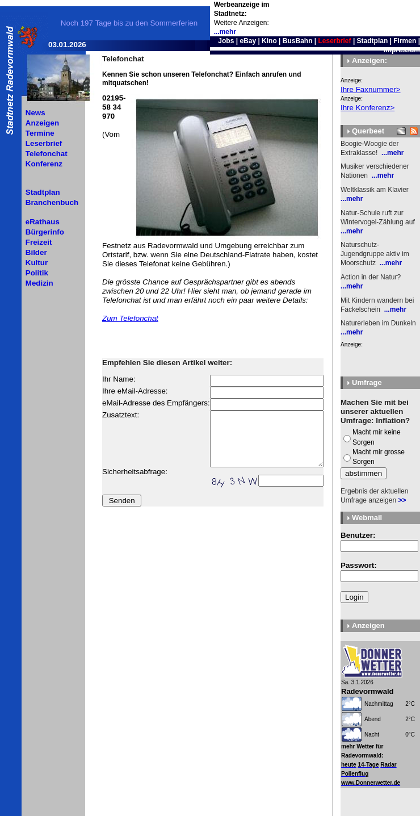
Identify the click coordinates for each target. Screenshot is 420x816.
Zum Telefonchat (130, 318)
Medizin (39, 283)
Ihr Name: (119, 379)
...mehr (225, 32)
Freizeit (39, 242)
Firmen (404, 41)
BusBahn (298, 41)
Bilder (36, 252)
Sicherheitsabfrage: (134, 471)
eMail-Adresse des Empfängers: (156, 403)
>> (402, 500)
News (35, 112)
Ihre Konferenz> (367, 107)
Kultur (37, 262)
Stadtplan (372, 41)
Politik (37, 273)
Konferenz (44, 164)
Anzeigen (42, 123)
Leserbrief (44, 143)
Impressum (402, 50)
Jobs (226, 41)
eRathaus (43, 221)
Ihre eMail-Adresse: (135, 391)
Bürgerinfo (45, 232)
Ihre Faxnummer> (371, 89)
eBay (248, 41)
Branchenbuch (52, 202)
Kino (269, 41)
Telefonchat (47, 153)
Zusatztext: (120, 415)
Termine (40, 133)
